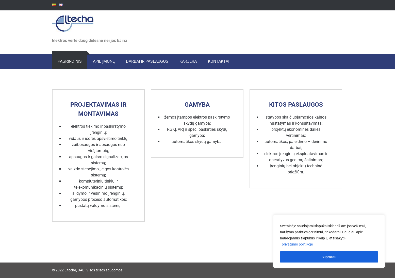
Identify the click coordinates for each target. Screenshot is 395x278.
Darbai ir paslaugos (147, 61)
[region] (329, 241)
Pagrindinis (70, 61)
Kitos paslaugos (296, 104)
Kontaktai (218, 61)
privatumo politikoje (297, 244)
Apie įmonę (104, 61)
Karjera (188, 61)
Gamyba (197, 104)
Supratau (329, 257)
